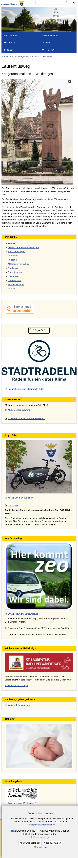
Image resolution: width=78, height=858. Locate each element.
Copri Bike (13, 505)
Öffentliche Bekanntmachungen (23, 247)
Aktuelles (11, 35)
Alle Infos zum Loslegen (16, 685)
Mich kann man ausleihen (20, 498)
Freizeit (9, 49)
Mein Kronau (50, 35)
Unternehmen (14, 280)
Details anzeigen (42, 837)
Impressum (42, 847)
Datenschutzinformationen (42, 824)
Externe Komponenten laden (41, 834)
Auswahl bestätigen (30, 843)
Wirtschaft (49, 49)
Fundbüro (12, 260)
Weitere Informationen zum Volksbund (26, 418)
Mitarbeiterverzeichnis (18, 264)
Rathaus (9, 42)
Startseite (6, 56)
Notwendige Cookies (24, 830)
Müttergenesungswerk (19, 410)
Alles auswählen (52, 843)
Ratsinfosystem (15, 272)
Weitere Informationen (19, 705)
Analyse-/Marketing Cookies (54, 830)
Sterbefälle (13, 276)
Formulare (13, 255)
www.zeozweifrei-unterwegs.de (23, 614)
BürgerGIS (39, 330)
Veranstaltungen (16, 284)
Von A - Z (12, 243)
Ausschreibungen (16, 251)
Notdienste (13, 268)
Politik (46, 42)
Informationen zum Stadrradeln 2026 (25, 389)
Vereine (11, 288)
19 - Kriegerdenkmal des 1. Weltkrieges (32, 56)
